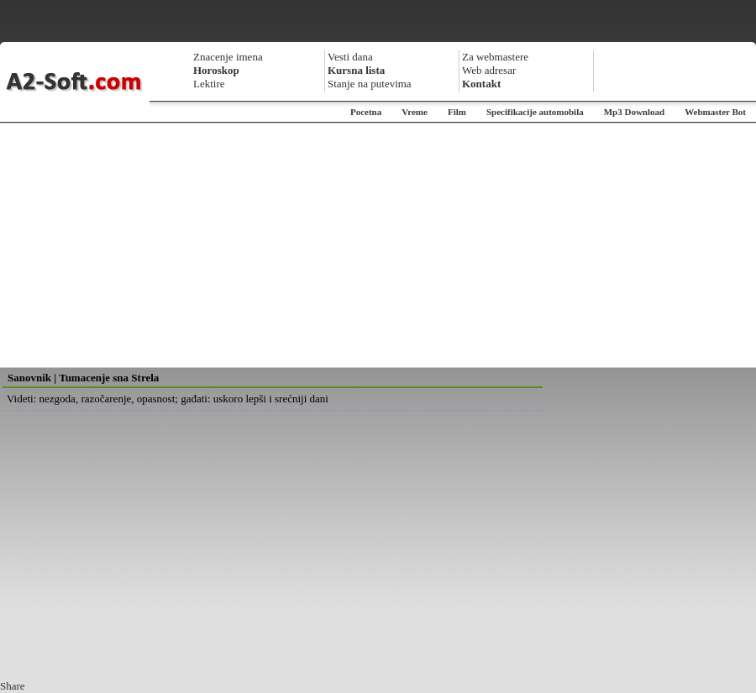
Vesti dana (350, 56)
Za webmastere (495, 56)
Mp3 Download (634, 112)
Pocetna (365, 112)
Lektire (209, 83)
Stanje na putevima (370, 83)
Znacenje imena (228, 56)
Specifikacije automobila (535, 112)
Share (12, 686)
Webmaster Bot (715, 112)
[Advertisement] (378, 245)
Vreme (415, 112)
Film (457, 112)
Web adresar (489, 70)
